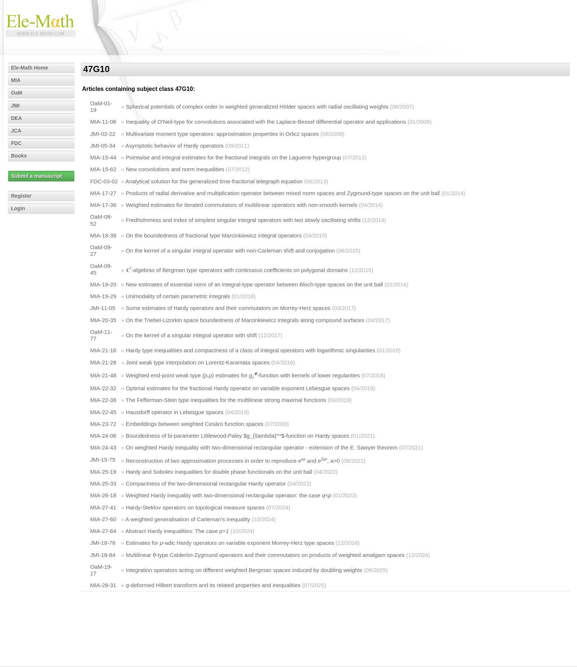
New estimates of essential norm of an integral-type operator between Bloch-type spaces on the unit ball (254, 284)
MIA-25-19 (103, 472)
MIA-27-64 (103, 531)
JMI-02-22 (102, 134)
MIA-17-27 (103, 193)
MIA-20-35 (103, 320)
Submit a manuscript (36, 176)
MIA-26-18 (103, 495)
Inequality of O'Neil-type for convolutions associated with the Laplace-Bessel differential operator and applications (266, 122)
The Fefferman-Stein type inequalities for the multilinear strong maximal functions (225, 400)
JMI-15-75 (102, 459)
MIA (16, 80)
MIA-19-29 (103, 296)
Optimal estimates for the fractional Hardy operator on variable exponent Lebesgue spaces (238, 388)
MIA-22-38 (103, 400)
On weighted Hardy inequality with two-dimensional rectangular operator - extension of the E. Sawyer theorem (262, 447)
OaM (16, 93)
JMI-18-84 (102, 555)
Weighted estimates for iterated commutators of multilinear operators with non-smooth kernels (241, 205)
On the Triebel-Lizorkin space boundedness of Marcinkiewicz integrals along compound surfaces (245, 320)
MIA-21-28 (103, 362)
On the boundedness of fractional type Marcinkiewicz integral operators (214, 235)
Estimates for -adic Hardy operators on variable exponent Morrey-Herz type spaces (230, 543)
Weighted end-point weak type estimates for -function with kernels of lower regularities (243, 375)
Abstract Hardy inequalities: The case (177, 531)
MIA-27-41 (103, 507)
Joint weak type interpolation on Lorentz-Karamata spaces (198, 362)
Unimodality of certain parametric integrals (178, 296)
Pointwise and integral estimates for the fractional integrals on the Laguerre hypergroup (233, 157)
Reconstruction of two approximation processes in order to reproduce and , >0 (233, 461)
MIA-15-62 (103, 169)
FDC (16, 143)
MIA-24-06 (103, 436)
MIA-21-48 (103, 375)
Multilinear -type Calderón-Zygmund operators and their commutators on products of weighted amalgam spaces (265, 555)
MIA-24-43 (103, 447)
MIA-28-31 (103, 585)
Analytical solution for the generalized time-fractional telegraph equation (213, 181)
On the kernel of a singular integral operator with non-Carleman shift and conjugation (230, 250)
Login (18, 208)
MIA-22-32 (103, 388)
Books (19, 156)
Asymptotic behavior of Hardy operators (174, 145)
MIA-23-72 (103, 424)
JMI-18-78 (102, 543)
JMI (15, 106)
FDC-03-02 (104, 181)
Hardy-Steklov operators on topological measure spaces (195, 507)
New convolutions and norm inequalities (175, 169)
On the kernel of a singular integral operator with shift (191, 335)
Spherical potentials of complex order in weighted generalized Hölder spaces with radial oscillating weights (257, 106)
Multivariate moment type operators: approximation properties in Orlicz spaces (222, 134)
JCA (16, 131)
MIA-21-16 (103, 350)
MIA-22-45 (103, 412)
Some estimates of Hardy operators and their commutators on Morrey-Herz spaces (228, 308)
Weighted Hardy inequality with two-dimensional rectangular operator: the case (229, 495)
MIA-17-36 (103, 205)
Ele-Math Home (29, 68)
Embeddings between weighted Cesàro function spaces (194, 424)
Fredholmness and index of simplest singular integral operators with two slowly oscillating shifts (243, 220)
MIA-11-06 (103, 122)
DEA (16, 118)
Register (21, 196)
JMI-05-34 (102, 145)
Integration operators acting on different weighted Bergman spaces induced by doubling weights (244, 570)
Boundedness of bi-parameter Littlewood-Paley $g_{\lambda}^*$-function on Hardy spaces (237, 436)
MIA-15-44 (103, 157)
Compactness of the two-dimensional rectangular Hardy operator (206, 483)
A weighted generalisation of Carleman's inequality (187, 519)
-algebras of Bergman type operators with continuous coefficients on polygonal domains (237, 270)
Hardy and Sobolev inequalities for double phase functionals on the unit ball (219, 472)
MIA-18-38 (103, 235)
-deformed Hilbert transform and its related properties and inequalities (213, 585)
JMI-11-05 (102, 308)
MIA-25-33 (103, 483)
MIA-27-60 (103, 519)
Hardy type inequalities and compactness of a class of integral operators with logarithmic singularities (250, 350)
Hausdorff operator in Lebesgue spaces (175, 412)
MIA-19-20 (103, 284)
